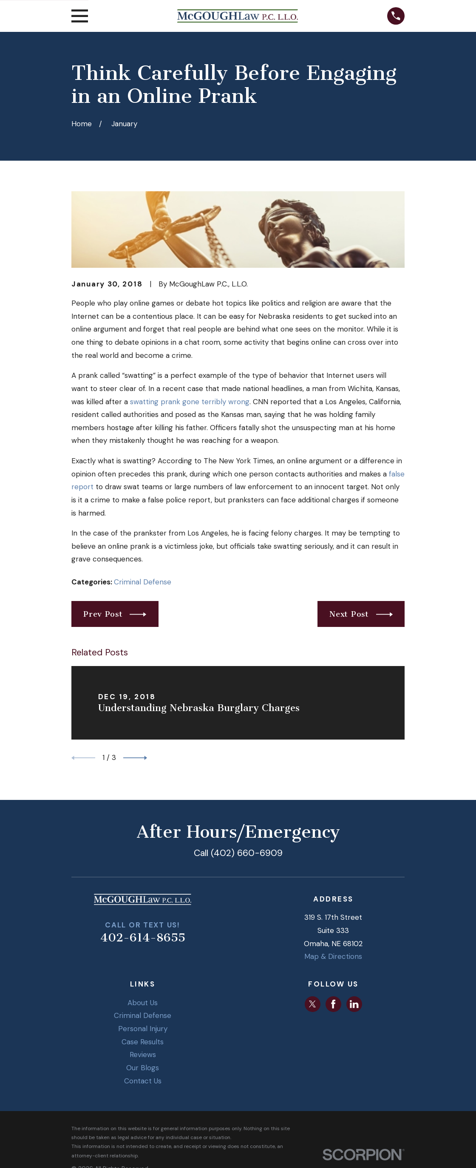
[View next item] (135, 758)
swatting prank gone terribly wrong (189, 401)
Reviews (143, 1054)
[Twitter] (312, 1004)
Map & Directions (333, 956)
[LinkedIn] (354, 1004)
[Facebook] (333, 1004)
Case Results (143, 1041)
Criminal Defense (142, 582)
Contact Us (143, 1081)
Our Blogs (142, 1067)
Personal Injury (142, 1028)
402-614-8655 (142, 937)
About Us (143, 1002)
